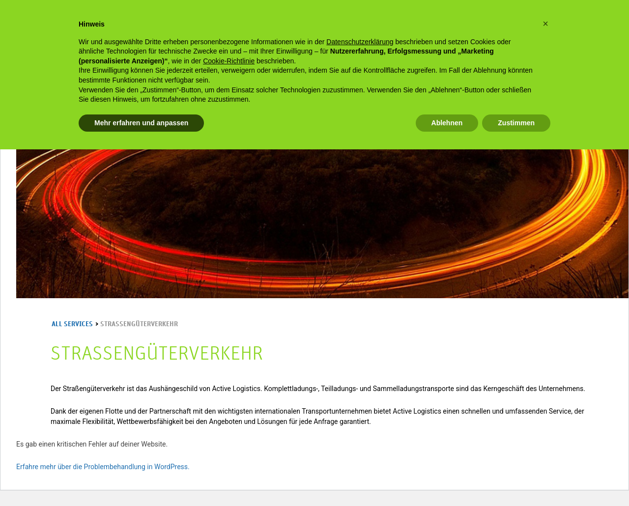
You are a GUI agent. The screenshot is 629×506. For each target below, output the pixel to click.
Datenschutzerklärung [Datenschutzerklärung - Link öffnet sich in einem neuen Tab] (359, 42)
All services (72, 324)
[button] (545, 23)
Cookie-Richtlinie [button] (229, 61)
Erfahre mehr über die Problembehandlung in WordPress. (103, 467)
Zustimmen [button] (516, 123)
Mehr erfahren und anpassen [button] (141, 123)
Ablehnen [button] (447, 123)
